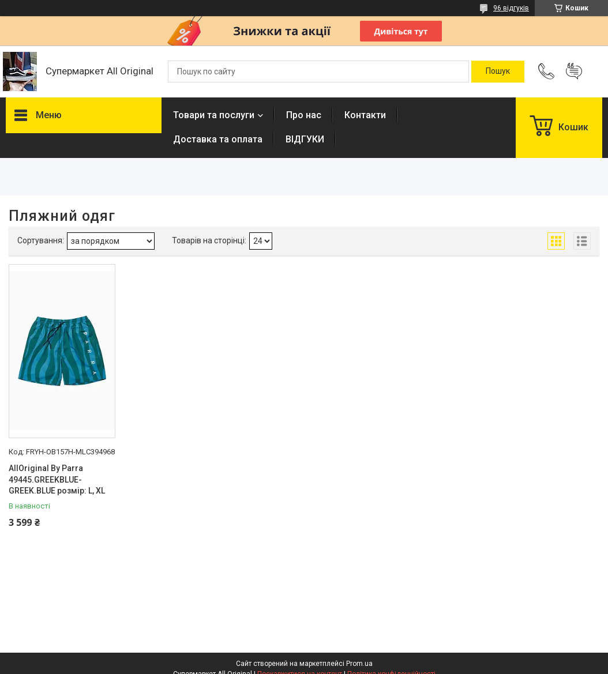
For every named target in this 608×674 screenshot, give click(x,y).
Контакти (365, 115)
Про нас (303, 115)
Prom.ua (359, 664)
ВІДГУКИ (305, 139)
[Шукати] (497, 71)
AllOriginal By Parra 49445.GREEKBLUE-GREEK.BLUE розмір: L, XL (57, 479)
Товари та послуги (213, 115)
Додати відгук (574, 71)
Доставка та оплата (217, 139)
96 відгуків (511, 8)
